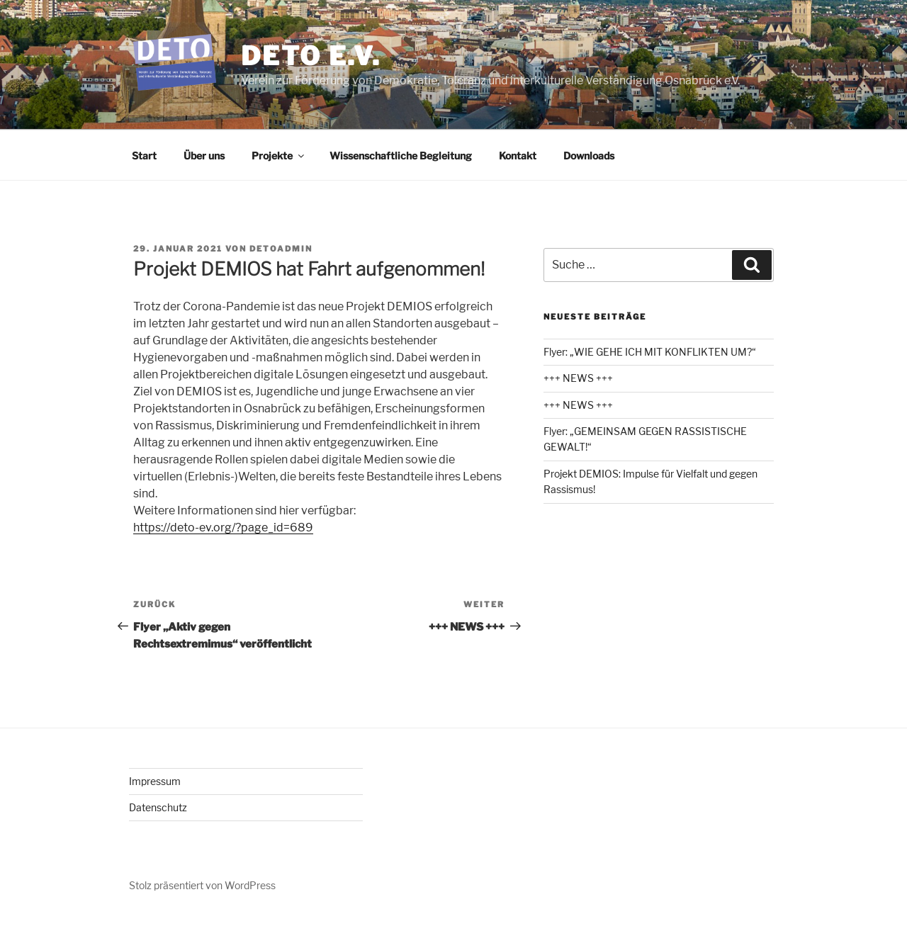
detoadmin (280, 249)
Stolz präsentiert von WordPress (202, 885)
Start (144, 155)
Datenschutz (158, 807)
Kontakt (517, 155)
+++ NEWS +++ (578, 378)
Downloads (588, 155)
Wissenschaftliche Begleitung (400, 155)
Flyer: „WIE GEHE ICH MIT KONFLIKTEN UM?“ (649, 352)
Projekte (279, 155)
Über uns (204, 155)
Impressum (155, 781)
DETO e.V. (311, 56)
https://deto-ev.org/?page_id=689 (223, 527)
